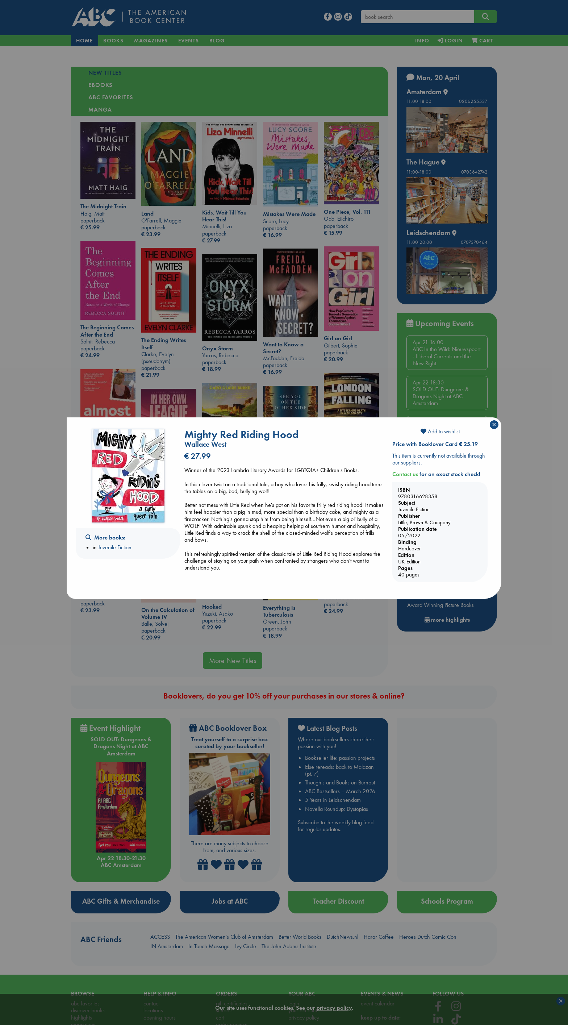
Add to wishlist (440, 431)
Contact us (405, 474)
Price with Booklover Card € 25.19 (435, 444)
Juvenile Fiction (114, 547)
